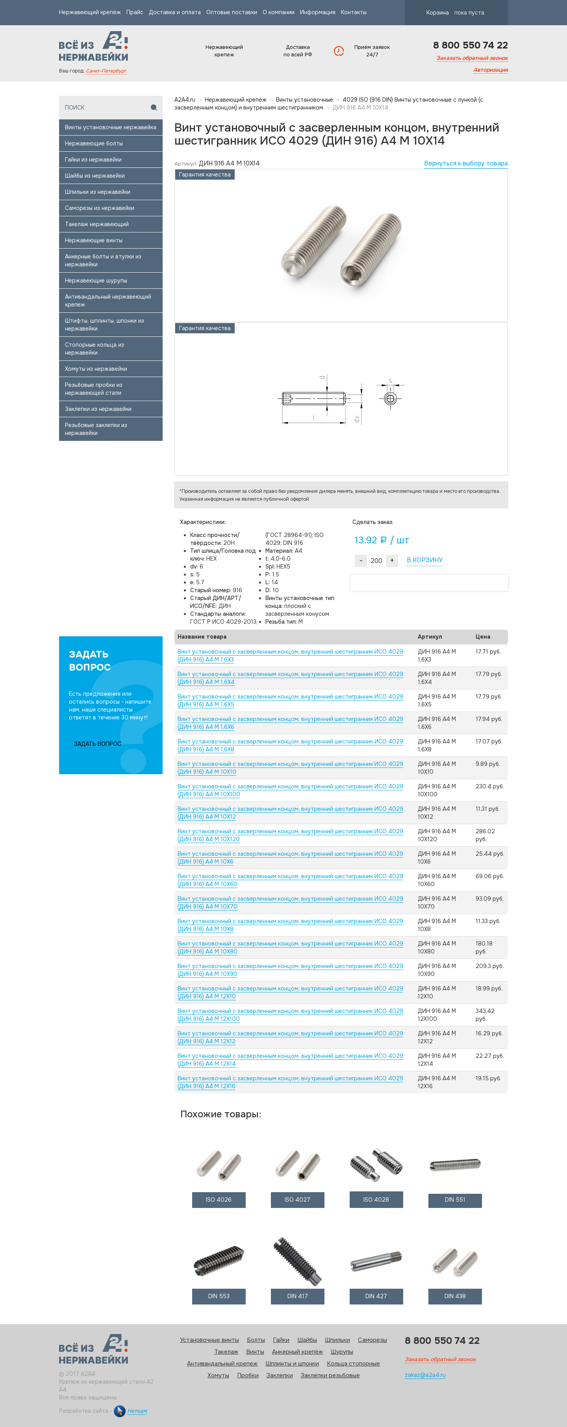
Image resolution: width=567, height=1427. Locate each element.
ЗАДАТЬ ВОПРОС (97, 743)
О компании (279, 12)
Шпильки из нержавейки (97, 191)
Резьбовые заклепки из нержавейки (96, 429)
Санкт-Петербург (106, 71)
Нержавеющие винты (93, 240)
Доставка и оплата (175, 12)
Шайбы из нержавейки (95, 175)
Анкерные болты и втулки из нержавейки (103, 260)
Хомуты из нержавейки (96, 368)
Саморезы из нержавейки (99, 208)
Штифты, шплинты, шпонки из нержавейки (104, 324)
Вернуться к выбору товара (466, 163)
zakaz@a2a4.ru (425, 1375)
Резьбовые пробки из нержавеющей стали (93, 388)
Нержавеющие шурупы (96, 280)
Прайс (134, 12)
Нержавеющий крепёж (90, 12)
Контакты (354, 12)
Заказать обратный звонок (472, 57)
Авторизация (490, 69)
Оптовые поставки (231, 12)
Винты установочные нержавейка (110, 127)
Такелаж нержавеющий (97, 224)
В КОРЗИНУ (425, 560)
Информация (317, 12)
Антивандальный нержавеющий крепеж (108, 300)
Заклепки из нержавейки (98, 408)
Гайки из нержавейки (93, 159)
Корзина (448, 12)
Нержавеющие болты (94, 143)
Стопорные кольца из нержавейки (94, 348)
